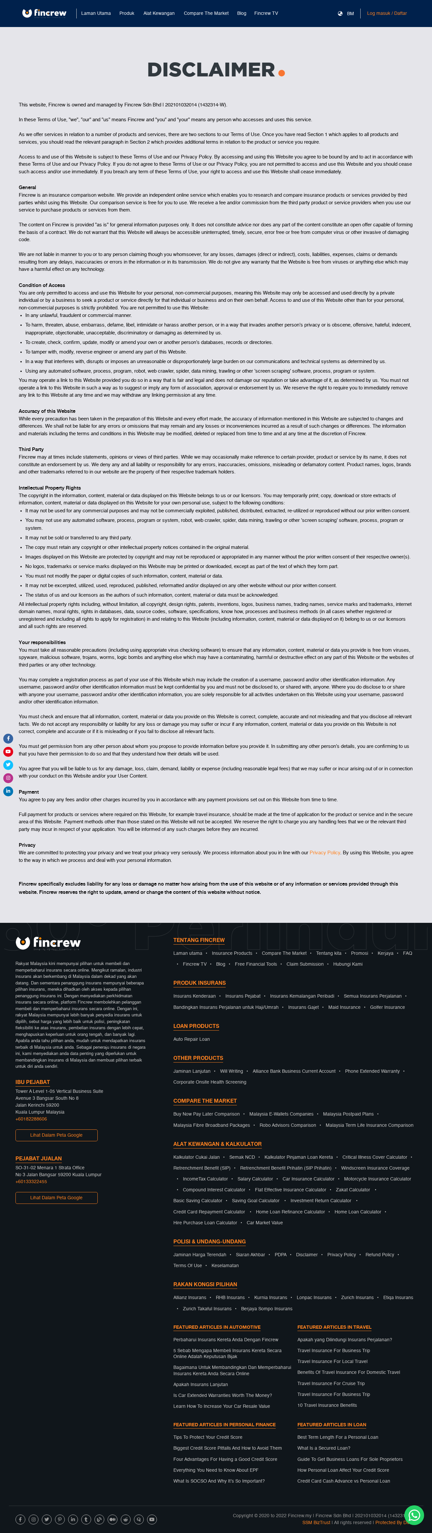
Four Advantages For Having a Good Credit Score (225, 1459)
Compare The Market (284, 953)
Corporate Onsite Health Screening (209, 1082)
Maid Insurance (344, 1007)
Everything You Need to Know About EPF (216, 1470)
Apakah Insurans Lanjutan (200, 1384)
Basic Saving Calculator (197, 1201)
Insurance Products (232, 953)
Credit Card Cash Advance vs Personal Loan (343, 1481)
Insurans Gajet (303, 1007)
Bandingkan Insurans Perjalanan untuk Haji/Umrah (226, 1007)
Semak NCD (242, 1157)
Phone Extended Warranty (372, 1071)
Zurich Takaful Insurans (207, 1309)
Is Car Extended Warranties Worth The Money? (222, 1395)
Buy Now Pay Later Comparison (206, 1114)
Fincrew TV (266, 13)
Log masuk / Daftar (387, 13)
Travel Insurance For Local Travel (332, 1361)
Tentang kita (329, 953)
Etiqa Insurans (398, 1297)
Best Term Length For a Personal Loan (337, 1437)
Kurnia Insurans (270, 1297)
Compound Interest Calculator (214, 1190)
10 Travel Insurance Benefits (327, 1405)
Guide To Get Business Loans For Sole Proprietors (350, 1459)
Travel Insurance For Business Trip (333, 1350)
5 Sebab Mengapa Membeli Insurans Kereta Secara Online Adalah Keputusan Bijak (227, 1353)
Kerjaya (386, 953)
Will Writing (231, 1071)
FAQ (407, 953)
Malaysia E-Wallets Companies (281, 1114)
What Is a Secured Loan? (323, 1448)
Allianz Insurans (189, 1297)
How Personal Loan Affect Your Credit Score (343, 1470)
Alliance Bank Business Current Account (294, 1071)
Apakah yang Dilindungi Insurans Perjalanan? (344, 1340)
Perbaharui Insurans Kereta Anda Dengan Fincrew (225, 1340)
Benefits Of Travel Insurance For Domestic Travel (348, 1372)
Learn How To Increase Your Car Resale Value (221, 1406)
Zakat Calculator (353, 1190)
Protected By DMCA (396, 1522)
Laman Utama (96, 13)
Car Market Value (265, 1223)
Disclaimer (307, 1255)
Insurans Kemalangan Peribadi (302, 996)
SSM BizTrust (316, 1522)
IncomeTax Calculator (205, 1179)
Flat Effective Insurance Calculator (290, 1190)
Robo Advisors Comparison (288, 1125)
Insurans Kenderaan (194, 996)
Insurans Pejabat (243, 996)
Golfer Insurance (387, 1007)
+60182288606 (31, 1119)
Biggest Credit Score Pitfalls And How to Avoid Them (227, 1448)
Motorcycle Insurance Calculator (377, 1179)
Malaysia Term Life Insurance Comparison (370, 1125)
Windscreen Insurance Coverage (375, 1168)
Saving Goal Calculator (256, 1201)
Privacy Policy (325, 852)
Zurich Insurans (357, 1297)
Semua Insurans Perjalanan (373, 996)
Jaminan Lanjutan (192, 1071)
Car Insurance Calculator (309, 1179)
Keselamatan (225, 1265)
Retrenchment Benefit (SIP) (202, 1168)
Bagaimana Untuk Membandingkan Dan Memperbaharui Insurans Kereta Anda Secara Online (232, 1370)
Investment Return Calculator (321, 1201)
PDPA (281, 1255)
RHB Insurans (230, 1297)
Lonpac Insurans (314, 1297)
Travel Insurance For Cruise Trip (331, 1383)
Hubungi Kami (348, 964)
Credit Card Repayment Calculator (209, 1212)
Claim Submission (305, 964)
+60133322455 (31, 1181)
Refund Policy (380, 1255)
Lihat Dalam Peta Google (56, 1135)
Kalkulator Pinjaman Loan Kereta (299, 1157)
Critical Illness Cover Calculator (375, 1157)
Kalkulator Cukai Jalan (196, 1157)
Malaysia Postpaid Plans (348, 1114)
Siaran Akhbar (250, 1255)
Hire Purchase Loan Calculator (205, 1223)
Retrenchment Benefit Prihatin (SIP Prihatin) (286, 1168)
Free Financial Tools (256, 964)
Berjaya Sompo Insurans (266, 1309)
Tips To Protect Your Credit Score (207, 1437)
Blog (241, 13)
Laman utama (187, 953)
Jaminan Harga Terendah (199, 1255)
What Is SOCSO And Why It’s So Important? (219, 1481)
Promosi (359, 953)
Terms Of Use (187, 1265)
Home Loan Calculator (358, 1212)
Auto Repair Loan (191, 1039)
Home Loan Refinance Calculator (290, 1212)
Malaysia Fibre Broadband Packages (211, 1125)
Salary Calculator (255, 1179)
